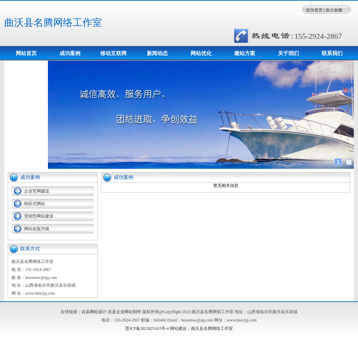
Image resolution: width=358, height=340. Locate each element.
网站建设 (178, 328)
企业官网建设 (36, 191)
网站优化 (201, 53)
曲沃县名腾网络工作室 (53, 22)
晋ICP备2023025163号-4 (147, 328)
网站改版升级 (36, 228)
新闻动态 (157, 53)
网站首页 (26, 53)
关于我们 (288, 53)
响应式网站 (34, 203)
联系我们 (332, 53)
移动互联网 (113, 53)
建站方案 (244, 53)
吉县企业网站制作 (124, 311)
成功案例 (69, 53)
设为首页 (314, 10)
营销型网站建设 (38, 216)
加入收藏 (333, 10)
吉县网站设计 (94, 311)
